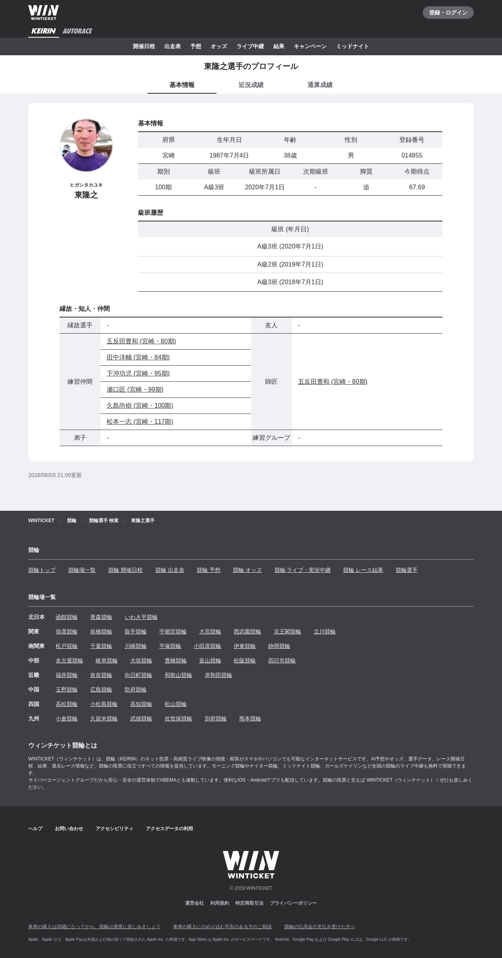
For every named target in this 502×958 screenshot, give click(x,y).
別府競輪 (216, 718)
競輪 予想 (208, 570)
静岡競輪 (279, 646)
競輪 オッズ (247, 570)
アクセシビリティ (114, 828)
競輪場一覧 (82, 570)
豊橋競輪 (176, 660)
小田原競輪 (207, 646)
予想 (195, 46)
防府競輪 (136, 689)
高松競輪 (67, 704)
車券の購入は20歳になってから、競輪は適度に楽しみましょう (94, 926)
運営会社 (194, 903)
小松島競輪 (104, 704)
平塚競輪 (170, 646)
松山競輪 (176, 704)
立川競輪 (325, 631)
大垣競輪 (141, 660)
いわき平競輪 (141, 617)
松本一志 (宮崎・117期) (140, 421)
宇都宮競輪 (173, 631)
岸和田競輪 (218, 675)
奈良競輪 (101, 675)
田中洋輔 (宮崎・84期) (138, 357)
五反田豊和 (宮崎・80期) (141, 341)
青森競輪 (101, 617)
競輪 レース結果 (363, 570)
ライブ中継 (250, 46)
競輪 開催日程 (125, 570)
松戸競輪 (67, 646)
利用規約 (219, 903)
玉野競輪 (67, 689)
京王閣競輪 (287, 631)
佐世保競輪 (178, 718)
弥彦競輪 (67, 631)
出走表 (172, 46)
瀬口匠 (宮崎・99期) (135, 389)
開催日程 (144, 46)
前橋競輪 (101, 631)
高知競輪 (141, 704)
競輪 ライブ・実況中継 (303, 570)
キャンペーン (310, 46)
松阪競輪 (245, 660)
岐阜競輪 (107, 660)
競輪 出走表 (169, 570)
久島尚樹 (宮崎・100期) (140, 405)
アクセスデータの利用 (169, 828)
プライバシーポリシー (293, 903)
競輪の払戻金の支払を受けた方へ (319, 926)
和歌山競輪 (178, 675)
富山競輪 (210, 660)
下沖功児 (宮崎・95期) (138, 373)
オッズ (219, 46)
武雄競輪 (141, 718)
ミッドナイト (352, 46)
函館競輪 (67, 617)
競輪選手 (407, 570)
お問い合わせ (69, 828)
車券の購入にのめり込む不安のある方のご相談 (222, 926)
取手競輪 (136, 631)
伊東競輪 (245, 646)
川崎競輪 (136, 646)
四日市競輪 (282, 660)
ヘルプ (35, 828)
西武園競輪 (247, 631)
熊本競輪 (250, 718)
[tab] (251, 85)
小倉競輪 (67, 718)
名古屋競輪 (69, 660)
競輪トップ (42, 570)
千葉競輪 (101, 646)
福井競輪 (67, 675)
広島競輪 (101, 689)
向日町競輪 (138, 675)
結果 (278, 46)
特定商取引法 (249, 903)
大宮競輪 (210, 631)
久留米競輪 (104, 718)
